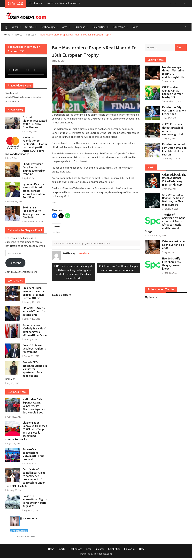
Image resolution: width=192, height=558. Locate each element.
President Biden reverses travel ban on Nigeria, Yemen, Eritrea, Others (34, 293)
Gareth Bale (92, 243)
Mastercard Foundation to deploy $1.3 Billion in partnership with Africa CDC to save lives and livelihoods (26, 146)
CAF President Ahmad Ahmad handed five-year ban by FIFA (172, 92)
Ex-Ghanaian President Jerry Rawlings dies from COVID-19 (34, 212)
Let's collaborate (19, 530)
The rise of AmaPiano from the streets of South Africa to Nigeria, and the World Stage (165, 223)
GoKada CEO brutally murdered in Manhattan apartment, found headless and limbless (26, 371)
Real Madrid (104, 243)
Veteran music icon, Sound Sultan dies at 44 (173, 245)
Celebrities (99, 27)
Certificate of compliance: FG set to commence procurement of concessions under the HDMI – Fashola (25, 478)
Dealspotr (31, 537)
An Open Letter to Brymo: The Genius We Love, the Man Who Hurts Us (173, 199)
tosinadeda (82, 253)
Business (80, 27)
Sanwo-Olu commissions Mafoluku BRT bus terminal (33, 454)
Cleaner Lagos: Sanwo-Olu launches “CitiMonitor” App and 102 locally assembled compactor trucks (26, 431)
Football (60, 243)
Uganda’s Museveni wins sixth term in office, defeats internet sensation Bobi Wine (34, 190)
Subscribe (15, 263)
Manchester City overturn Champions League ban (174, 110)
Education (119, 27)
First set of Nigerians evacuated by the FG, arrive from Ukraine (35, 122)
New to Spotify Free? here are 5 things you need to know (173, 263)
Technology (48, 27)
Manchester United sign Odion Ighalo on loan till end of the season (174, 149)
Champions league (76, 243)
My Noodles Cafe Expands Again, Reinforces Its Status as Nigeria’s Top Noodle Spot (34, 405)
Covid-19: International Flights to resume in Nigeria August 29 (35, 501)
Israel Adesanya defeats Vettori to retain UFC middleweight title (173, 72)
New (135, 27)
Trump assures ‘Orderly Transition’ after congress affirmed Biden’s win (35, 330)
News (14, 27)
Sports (29, 27)
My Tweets (151, 297)
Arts (64, 27)
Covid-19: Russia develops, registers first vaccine (34, 348)
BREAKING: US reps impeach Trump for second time (34, 311)
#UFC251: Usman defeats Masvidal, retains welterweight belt (173, 129)
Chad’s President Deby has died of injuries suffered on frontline (34, 169)
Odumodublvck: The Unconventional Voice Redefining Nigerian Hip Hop (174, 179)
